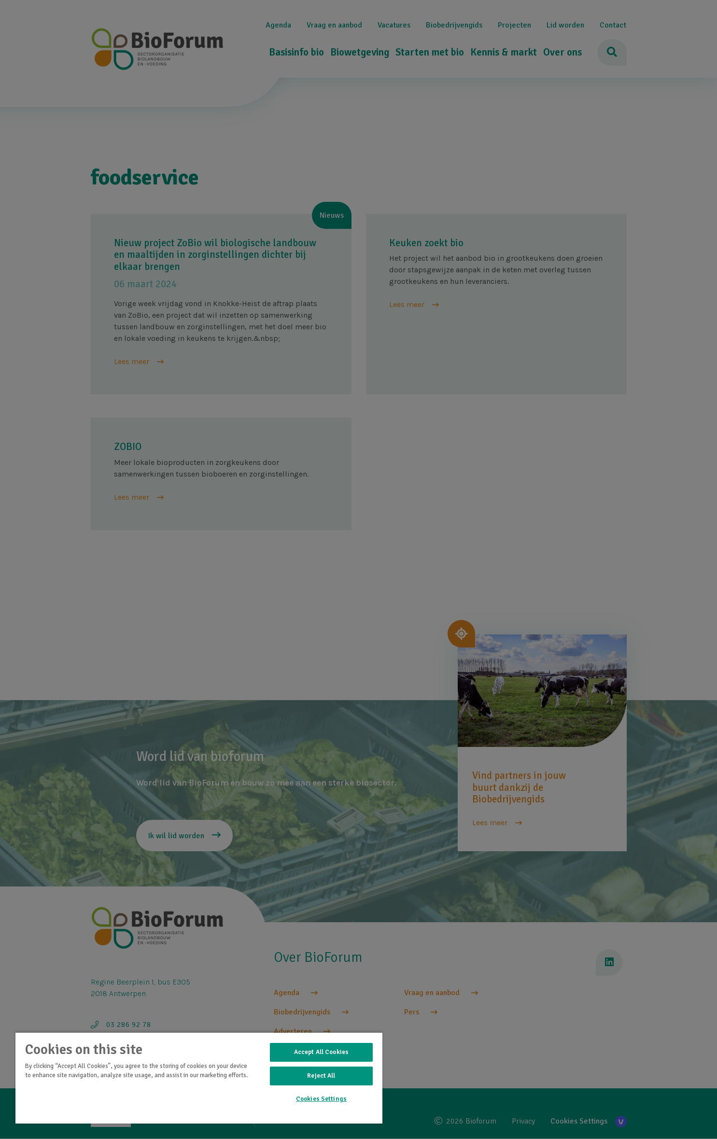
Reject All (321, 1076)
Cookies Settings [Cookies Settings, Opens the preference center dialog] (321, 1099)
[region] (198, 1078)
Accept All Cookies (321, 1052)
